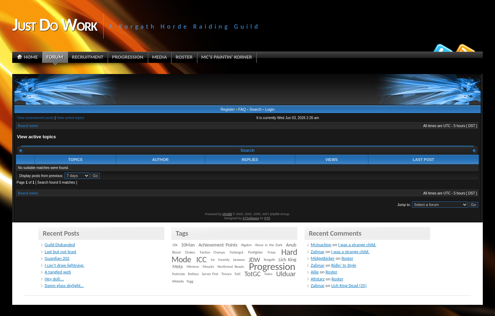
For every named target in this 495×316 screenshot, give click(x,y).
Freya (271, 252)
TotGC (253, 274)
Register (227, 109)
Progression (272, 266)
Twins (268, 274)
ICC (201, 259)
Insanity (224, 259)
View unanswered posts (35, 118)
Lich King (287, 260)
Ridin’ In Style (344, 265)
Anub (291, 245)
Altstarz (318, 278)
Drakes (190, 252)
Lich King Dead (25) (349, 285)
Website (178, 281)
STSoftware (250, 218)
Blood (176, 252)
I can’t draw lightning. (64, 265)
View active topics (70, 118)
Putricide (178, 274)
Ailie (315, 271)
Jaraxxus (239, 259)
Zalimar (317, 251)
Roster (347, 258)
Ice (213, 259)
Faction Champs (212, 252)
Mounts (208, 266)
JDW (254, 260)
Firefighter (255, 252)
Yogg (190, 281)
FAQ (242, 109)
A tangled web (58, 271)
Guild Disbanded (60, 244)
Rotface (193, 274)
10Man (188, 245)
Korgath (269, 259)
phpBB (227, 214)
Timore (226, 274)
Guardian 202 (57, 258)
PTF (267, 218)
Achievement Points (217, 245)
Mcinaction (321, 244)
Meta (177, 267)
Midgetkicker (323, 258)
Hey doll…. (54, 278)
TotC (237, 274)
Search (255, 109)
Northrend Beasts (231, 266)
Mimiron (193, 266)
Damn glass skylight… (64, 285)
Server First (210, 274)
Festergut (236, 252)
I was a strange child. (357, 244)
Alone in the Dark (269, 245)
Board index (28, 126)
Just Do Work (54, 24)
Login (270, 109)
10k (175, 245)
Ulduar (285, 273)
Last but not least (60, 251)
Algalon (246, 245)
